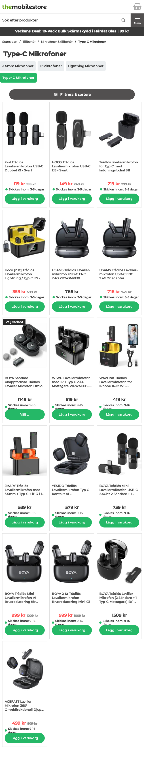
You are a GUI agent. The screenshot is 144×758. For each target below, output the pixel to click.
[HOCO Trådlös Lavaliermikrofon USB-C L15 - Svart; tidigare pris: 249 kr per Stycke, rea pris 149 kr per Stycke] (72, 138)
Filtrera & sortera (72, 94)
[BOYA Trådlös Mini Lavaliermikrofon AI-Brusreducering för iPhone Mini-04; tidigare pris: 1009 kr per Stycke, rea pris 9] (24, 570)
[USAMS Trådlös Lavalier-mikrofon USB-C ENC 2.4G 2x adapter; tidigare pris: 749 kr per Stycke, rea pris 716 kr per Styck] (119, 246)
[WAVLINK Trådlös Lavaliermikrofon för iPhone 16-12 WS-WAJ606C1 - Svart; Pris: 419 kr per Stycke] (119, 354)
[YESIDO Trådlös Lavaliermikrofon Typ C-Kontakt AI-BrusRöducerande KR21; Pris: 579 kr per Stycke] (72, 462)
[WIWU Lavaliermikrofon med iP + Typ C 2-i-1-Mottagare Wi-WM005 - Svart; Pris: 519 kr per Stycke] (72, 354)
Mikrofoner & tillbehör (57, 41)
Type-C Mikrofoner (92, 41)
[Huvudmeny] (137, 20)
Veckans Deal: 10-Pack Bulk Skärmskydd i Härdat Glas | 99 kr (72, 31)
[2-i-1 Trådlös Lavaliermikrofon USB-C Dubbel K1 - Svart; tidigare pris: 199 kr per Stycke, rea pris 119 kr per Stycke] (24, 138)
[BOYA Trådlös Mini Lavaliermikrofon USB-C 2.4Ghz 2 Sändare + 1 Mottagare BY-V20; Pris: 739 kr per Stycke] (119, 462)
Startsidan (9, 41)
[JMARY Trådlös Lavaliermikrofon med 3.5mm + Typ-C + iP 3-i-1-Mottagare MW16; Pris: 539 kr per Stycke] (24, 462)
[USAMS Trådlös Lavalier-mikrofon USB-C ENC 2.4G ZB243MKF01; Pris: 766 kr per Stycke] (72, 246)
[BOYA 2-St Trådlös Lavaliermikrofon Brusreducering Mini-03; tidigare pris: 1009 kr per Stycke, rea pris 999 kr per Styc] (72, 570)
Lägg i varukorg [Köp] (24, 199)
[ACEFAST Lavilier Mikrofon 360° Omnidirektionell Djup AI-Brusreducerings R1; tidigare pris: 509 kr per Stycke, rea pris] (24, 677)
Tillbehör (29, 41)
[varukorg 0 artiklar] (137, 6)
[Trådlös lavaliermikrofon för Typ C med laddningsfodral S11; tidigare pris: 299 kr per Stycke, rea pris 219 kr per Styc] (119, 138)
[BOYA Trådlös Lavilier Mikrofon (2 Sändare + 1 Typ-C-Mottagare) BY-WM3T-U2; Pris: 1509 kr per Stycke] (119, 570)
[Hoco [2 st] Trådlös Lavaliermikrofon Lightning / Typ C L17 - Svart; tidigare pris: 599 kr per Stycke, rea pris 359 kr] (24, 246)
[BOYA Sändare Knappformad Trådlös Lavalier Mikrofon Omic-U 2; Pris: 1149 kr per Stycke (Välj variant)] (24, 354)
